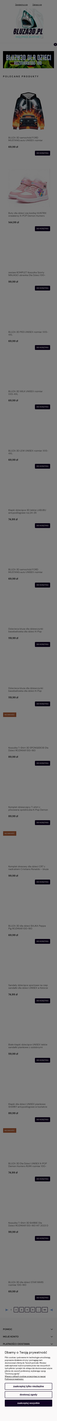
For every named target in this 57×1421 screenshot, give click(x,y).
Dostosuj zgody (28, 1394)
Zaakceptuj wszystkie (28, 1403)
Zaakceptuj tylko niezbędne (28, 1386)
